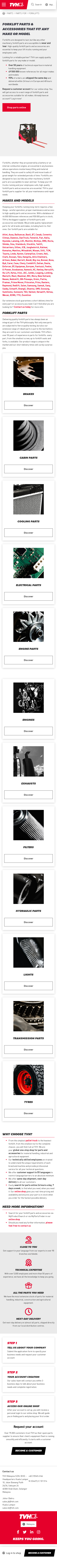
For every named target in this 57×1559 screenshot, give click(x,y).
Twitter (24, 1532)
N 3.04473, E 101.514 (38, 1481)
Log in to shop (13, 1553)
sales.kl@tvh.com (10, 1507)
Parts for (21, 13)
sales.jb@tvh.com (10, 1501)
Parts (10, 13)
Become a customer (39, 1553)
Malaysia (6, 1491)
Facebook (18, 1532)
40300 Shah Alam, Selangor (14, 1488)
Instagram (38, 1532)
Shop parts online (16, 107)
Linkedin (31, 1532)
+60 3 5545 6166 (36, 1476)
